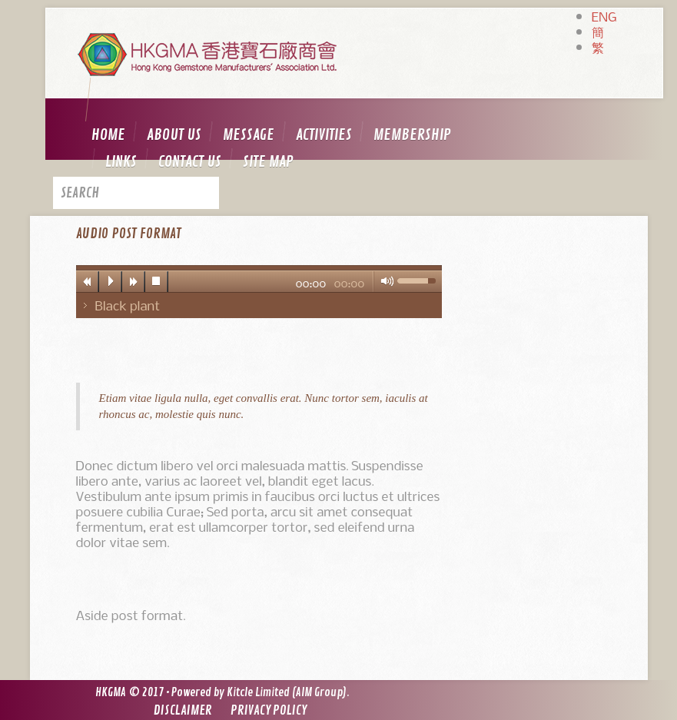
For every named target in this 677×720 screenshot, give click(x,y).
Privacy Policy (269, 710)
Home (108, 134)
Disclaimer (183, 710)
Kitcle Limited (258, 692)
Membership (412, 134)
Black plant (128, 305)
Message (248, 134)
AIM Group (319, 692)
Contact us (189, 161)
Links (121, 161)
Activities (324, 134)
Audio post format (128, 233)
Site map (268, 161)
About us (174, 134)
